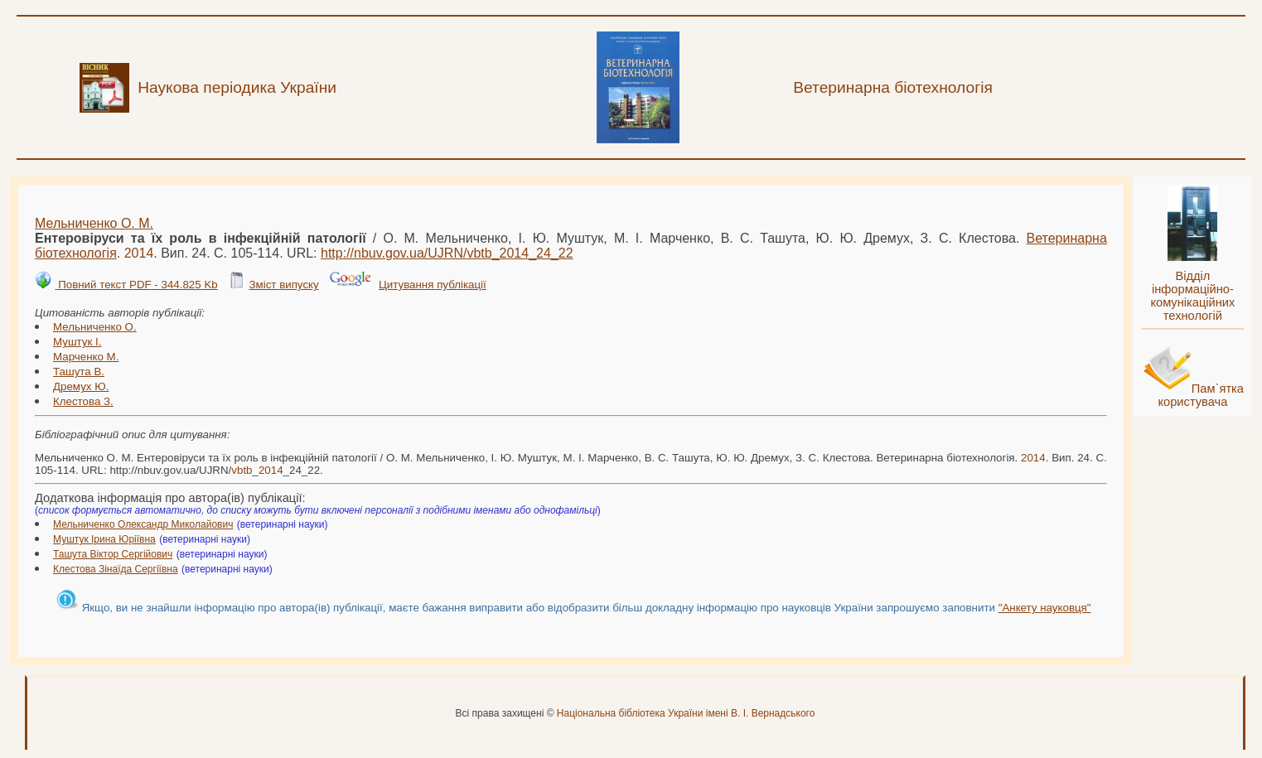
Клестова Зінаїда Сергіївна (115, 569)
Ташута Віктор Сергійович (112, 554)
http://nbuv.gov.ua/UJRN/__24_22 (447, 253)
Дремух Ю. (81, 386)
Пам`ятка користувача (1201, 395)
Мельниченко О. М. (94, 223)
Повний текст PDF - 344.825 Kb (136, 284)
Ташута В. (78, 371)
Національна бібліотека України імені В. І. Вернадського (686, 713)
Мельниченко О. (95, 327)
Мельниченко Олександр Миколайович (143, 524)
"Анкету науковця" (1044, 607)
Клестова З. (83, 401)
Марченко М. (85, 356)
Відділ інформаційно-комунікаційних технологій (1192, 295)
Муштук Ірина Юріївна (104, 539)
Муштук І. (77, 342)
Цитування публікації (432, 284)
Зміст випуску (283, 284)
